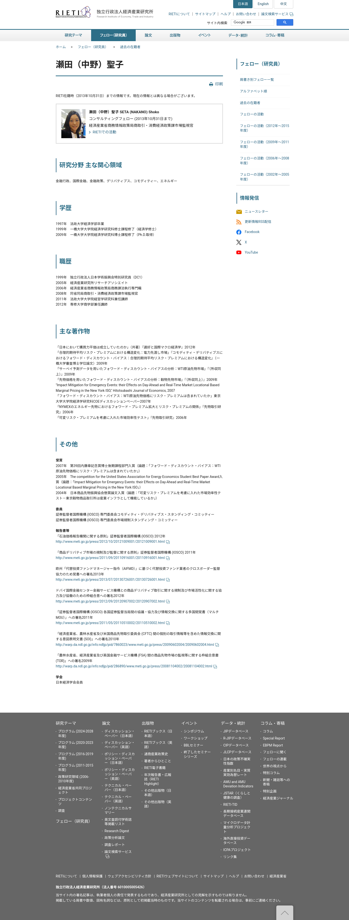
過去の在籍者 (130, 47)
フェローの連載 (275, 759)
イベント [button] (204, 35)
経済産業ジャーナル (278, 798)
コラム (268, 731)
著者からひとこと (157, 761)
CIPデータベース (236, 745)
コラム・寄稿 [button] (275, 35)
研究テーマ (66, 723)
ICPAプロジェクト (237, 850)
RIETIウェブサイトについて (177, 876)
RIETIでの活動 (104, 132)
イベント (189, 723)
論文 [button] (148, 35)
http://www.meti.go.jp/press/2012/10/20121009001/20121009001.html (113, 541)
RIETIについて (179, 14)
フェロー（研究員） (93, 47)
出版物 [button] (175, 35)
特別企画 (270, 791)
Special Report (274, 738)
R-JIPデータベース (237, 738)
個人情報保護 (92, 876)
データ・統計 (233, 723)
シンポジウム (194, 731)
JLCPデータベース (237, 752)
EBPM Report (273, 745)
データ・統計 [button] (238, 35)
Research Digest (116, 831)
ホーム (61, 47)
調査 (61, 811)
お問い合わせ (246, 14)
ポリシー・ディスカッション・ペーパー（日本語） (119, 758)
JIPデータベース (235, 731)
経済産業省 (278, 876)
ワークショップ (195, 738)
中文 (283, 4)
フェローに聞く (275, 752)
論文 (106, 723)
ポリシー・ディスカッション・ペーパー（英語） (119, 774)
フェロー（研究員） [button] (113, 35)
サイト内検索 (217, 23)
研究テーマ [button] (73, 35)
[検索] (253, 22)
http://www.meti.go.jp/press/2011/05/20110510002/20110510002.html (113, 623)
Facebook (252, 232)
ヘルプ (226, 14)
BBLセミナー (193, 745)
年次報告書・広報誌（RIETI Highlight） (157, 779)
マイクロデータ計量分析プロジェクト (236, 827)
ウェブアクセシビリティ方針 (129, 876)
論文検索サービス (277, 14)
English (263, 4)
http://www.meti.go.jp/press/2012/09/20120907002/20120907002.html (113, 601)
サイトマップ (205, 14)
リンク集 (230, 857)
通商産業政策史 (156, 754)
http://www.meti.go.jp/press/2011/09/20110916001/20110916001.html (113, 558)
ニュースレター (256, 211)
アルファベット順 (253, 91)
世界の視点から (275, 766)
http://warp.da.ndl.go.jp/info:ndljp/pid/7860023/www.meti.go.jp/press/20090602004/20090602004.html (137, 645)
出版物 (148, 723)
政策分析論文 (114, 838)
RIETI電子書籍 (155, 768)
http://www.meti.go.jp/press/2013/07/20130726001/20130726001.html (113, 579)
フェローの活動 (252, 114)
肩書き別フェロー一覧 (257, 80)
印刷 (219, 84)
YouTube (251, 252)
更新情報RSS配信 (258, 222)
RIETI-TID (230, 805)
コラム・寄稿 (273, 723)
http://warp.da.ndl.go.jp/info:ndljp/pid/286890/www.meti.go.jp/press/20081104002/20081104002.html (136, 666)
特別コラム (271, 773)
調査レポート (114, 845)
